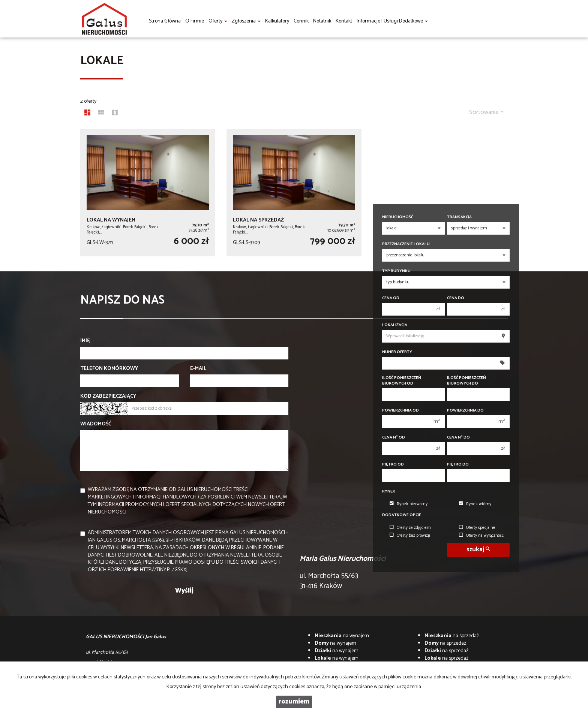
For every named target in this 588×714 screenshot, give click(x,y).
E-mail (198, 369)
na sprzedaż (451, 636)
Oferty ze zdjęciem (410, 527)
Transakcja (459, 217)
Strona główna (165, 21)
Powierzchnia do (465, 410)
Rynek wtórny (475, 504)
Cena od (390, 298)
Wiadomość (95, 424)
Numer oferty (397, 352)
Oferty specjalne (477, 527)
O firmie (194, 21)
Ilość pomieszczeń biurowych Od (401, 380)
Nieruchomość (397, 217)
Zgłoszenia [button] (246, 21)
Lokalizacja (394, 325)
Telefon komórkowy (109, 369)
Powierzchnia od (400, 410)
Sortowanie (486, 112)
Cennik (301, 21)
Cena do (455, 298)
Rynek (388, 491)
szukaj (478, 550)
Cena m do (458, 437)
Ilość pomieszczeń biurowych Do (466, 380)
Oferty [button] (217, 21)
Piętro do (458, 464)
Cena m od (393, 437)
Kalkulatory (277, 21)
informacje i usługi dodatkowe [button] (392, 21)
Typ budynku (396, 271)
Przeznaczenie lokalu (406, 244)
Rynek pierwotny (409, 504)
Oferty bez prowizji (410, 535)
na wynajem (342, 636)
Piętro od (393, 464)
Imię (85, 341)
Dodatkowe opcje (401, 515)
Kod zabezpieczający (108, 396)
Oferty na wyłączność (481, 535)
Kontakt (344, 21)
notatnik (322, 21)
